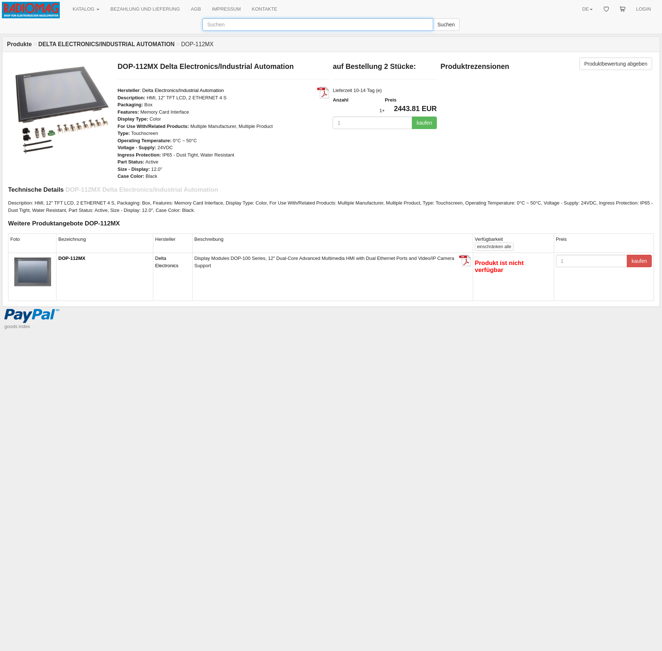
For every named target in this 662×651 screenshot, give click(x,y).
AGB (196, 9)
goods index (17, 326)
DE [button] (587, 9)
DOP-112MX (71, 258)
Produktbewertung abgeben (615, 64)
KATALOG (86, 9)
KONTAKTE (264, 9)
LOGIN (643, 9)
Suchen (446, 24)
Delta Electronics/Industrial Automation (183, 90)
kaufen (424, 123)
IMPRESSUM (226, 9)
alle (494, 246)
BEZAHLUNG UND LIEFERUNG (145, 9)
